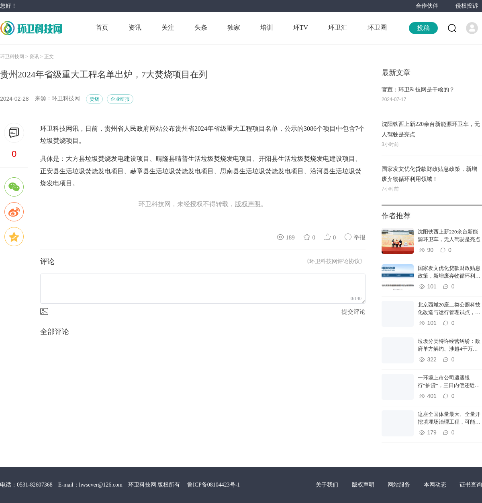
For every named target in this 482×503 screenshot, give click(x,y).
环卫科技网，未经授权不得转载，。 (203, 204)
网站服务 (400, 485)
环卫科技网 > (14, 56)
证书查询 (471, 485)
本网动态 (436, 485)
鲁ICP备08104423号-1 (213, 485)
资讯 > (36, 56)
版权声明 (364, 485)
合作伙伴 (427, 6)
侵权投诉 (466, 6)
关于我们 (328, 485)
